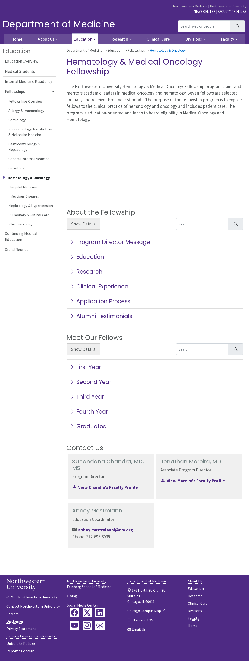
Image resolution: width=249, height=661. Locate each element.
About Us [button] (46, 39)
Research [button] (119, 39)
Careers (12, 613)
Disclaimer (14, 621)
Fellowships (136, 50)
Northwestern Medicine (190, 6)
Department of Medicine (59, 24)
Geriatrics (16, 168)
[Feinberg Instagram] (87, 625)
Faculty (193, 618)
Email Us (139, 629)
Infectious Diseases (23, 196)
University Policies (21, 643)
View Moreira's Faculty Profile (196, 481)
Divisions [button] (193, 39)
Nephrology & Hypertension (30, 205)
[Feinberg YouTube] (74, 625)
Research (85, 271)
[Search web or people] (204, 26)
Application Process (99, 301)
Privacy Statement (21, 628)
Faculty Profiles (232, 11)
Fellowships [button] (15, 91)
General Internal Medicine (28, 158)
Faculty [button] (227, 39)
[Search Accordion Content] (202, 224)
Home (193, 625)
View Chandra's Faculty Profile (108, 487)
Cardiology (17, 119)
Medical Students (20, 71)
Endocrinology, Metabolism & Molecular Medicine (30, 132)
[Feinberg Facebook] (74, 612)
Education (114, 50)
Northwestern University (228, 6)
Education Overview (21, 61)
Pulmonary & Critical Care (28, 214)
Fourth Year (88, 411)
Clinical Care (158, 39)
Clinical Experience (98, 286)
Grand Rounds (16, 249)
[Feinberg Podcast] (100, 625)
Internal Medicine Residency (28, 81)
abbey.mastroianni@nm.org (105, 530)
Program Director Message (109, 242)
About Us (195, 581)
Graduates (87, 426)
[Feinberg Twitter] (87, 612)
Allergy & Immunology (26, 110)
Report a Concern (20, 650)
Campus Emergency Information (32, 636)
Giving (72, 596)
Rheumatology (20, 224)
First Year (85, 367)
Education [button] (82, 39)
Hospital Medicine (22, 187)
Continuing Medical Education (21, 236)
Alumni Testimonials (100, 316)
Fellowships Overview (25, 101)
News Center (204, 11)
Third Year (86, 397)
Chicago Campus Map (144, 610)
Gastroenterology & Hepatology (24, 147)
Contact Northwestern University (33, 606)
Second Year (90, 382)
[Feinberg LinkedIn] (100, 612)
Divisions (195, 610)
